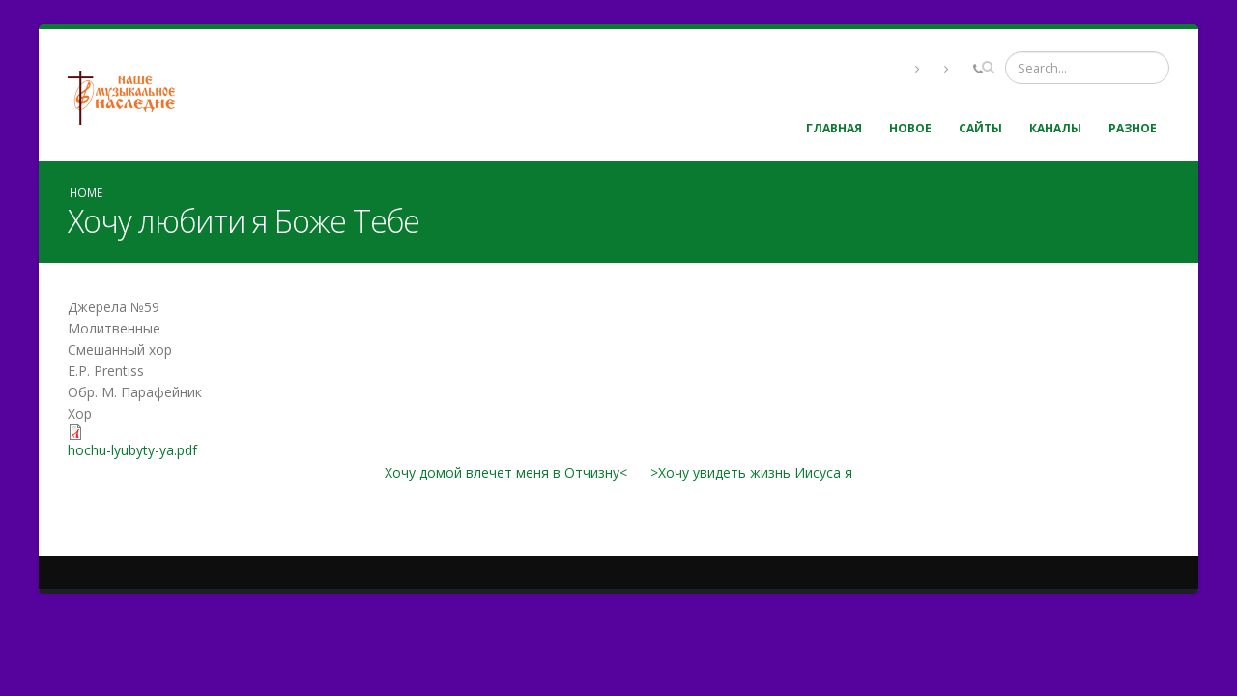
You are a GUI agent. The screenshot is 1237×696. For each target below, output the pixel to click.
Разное (1132, 128)
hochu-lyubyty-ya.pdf (132, 450)
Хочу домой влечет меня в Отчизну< (506, 472)
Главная (834, 128)
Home (86, 192)
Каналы (1055, 128)
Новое (910, 128)
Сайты (980, 128)
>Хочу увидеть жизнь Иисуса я (751, 472)
